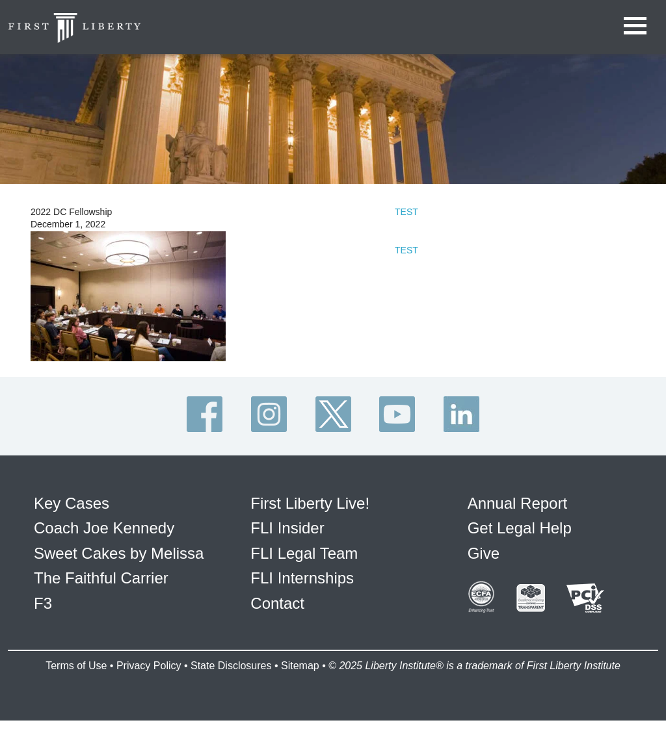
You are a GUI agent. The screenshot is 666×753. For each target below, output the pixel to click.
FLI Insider (287, 528)
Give (484, 553)
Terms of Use (76, 665)
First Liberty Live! (309, 503)
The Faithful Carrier (101, 578)
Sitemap (300, 665)
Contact (277, 603)
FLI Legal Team (304, 553)
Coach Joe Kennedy (104, 528)
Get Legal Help (520, 528)
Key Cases (71, 503)
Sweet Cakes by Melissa (119, 553)
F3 (43, 603)
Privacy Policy (148, 665)
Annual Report (517, 503)
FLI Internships (302, 578)
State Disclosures (231, 665)
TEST (406, 212)
